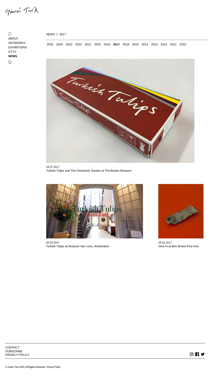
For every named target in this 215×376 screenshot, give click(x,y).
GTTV (12, 51)
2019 (107, 44)
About (13, 38)
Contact (12, 347)
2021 (88, 44)
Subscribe (13, 351)
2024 (59, 44)
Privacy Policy (17, 354)
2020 (97, 44)
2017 (116, 44)
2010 (183, 44)
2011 (173, 44)
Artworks (16, 43)
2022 (78, 44)
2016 (126, 44)
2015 (135, 44)
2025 (50, 44)
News (12, 56)
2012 (164, 44)
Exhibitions (17, 47)
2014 (145, 44)
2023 (69, 44)
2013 (154, 44)
